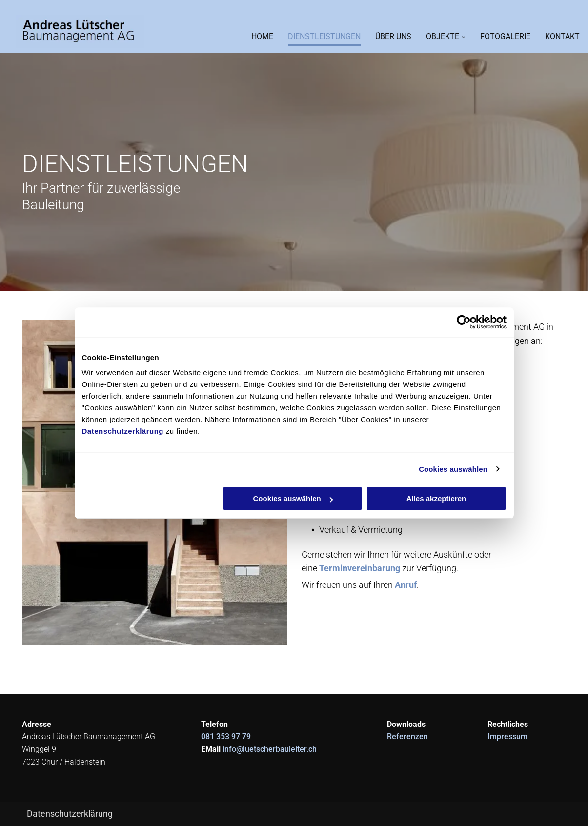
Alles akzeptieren (436, 498)
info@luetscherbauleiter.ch (270, 749)
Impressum (507, 736)
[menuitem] (255, 34)
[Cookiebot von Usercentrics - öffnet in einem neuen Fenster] (464, 322)
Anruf (406, 585)
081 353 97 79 (226, 736)
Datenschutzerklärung (123, 431)
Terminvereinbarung (359, 568)
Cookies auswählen (453, 469)
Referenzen (407, 736)
